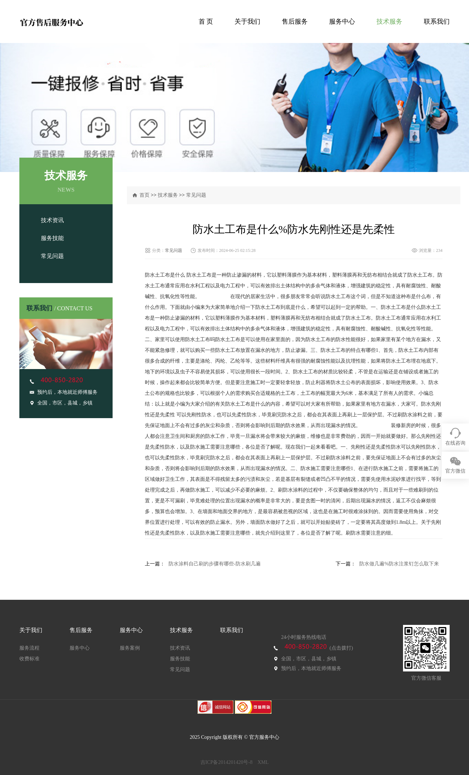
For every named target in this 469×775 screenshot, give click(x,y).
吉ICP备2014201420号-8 (226, 762)
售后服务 (295, 21)
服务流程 (29, 648)
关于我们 (247, 21)
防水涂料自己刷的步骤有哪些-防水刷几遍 (215, 563)
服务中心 (342, 21)
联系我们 (437, 21)
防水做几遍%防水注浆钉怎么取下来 (399, 563)
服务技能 (52, 238)
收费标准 (29, 658)
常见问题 (52, 256)
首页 (144, 195)
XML (263, 762)
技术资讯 (52, 220)
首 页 (206, 21)
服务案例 (130, 648)
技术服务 (389, 21)
